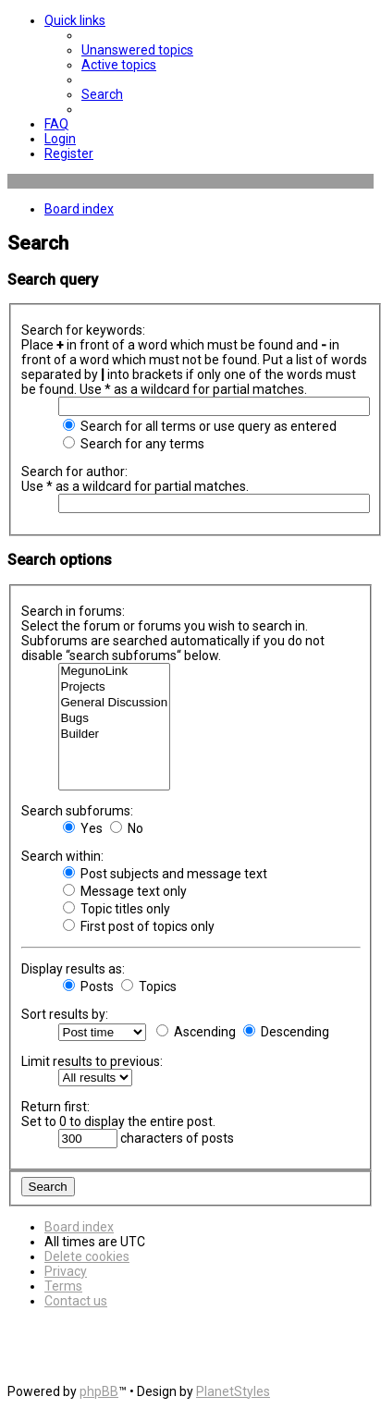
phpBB (99, 1391)
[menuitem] (137, 50)
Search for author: (74, 471)
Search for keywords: (83, 330)
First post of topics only (139, 926)
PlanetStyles (233, 1391)
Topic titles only (116, 908)
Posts (88, 986)
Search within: (62, 856)
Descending (286, 1031)
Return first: (55, 1106)
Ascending (196, 1031)
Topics (149, 986)
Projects (114, 687)
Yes (83, 828)
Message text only (125, 891)
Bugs (114, 719)
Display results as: (73, 969)
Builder (114, 734)
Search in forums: (73, 611)
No (126, 828)
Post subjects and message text (165, 873)
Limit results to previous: (92, 1061)
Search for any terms (133, 443)
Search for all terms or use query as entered (200, 426)
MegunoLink (114, 672)
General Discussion (114, 703)
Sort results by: (64, 1014)
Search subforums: (77, 810)
